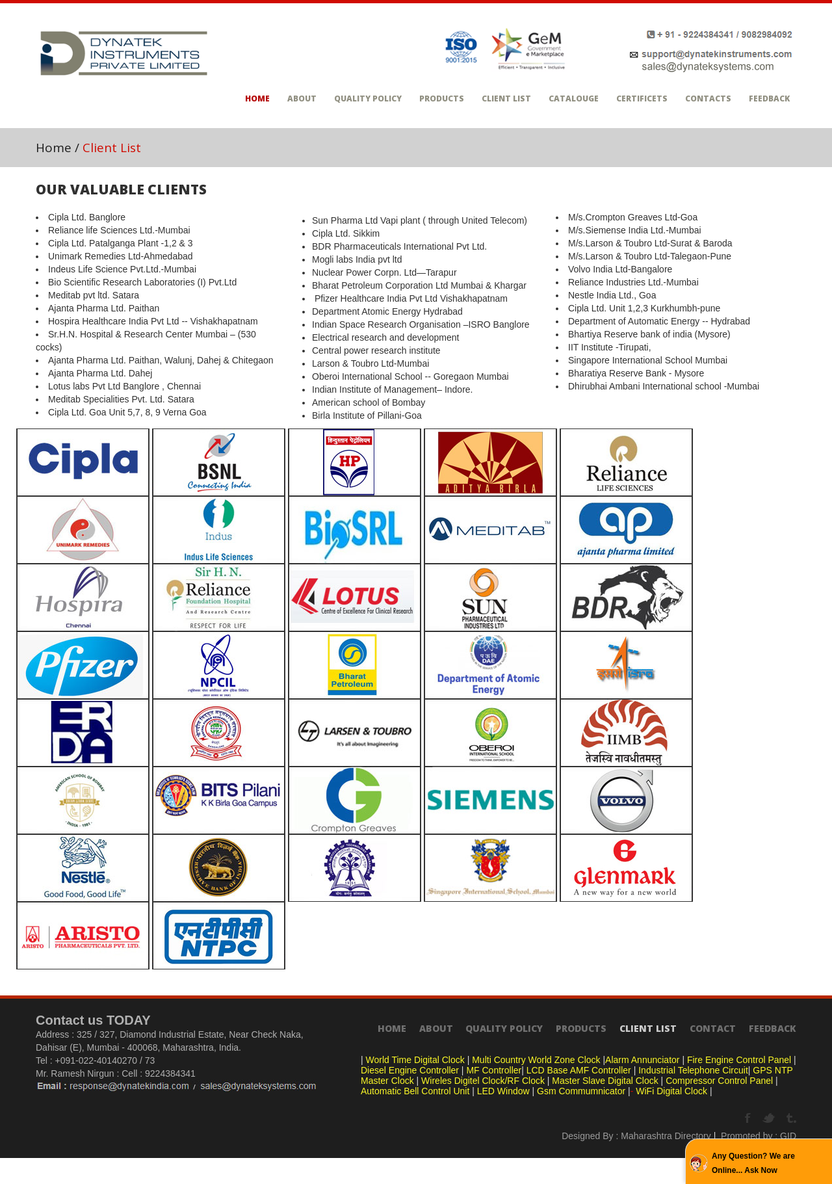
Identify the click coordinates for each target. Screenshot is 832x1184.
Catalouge (574, 98)
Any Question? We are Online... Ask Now (753, 1163)
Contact (713, 1028)
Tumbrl (791, 1118)
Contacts (708, 98)
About (302, 98)
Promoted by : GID (758, 1136)
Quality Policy (368, 98)
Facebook (749, 1118)
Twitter (769, 1118)
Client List (506, 98)
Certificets (642, 98)
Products (441, 98)
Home (257, 98)
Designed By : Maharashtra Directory (636, 1136)
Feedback (769, 98)
